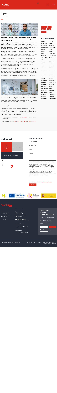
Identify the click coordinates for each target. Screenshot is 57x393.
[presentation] (38, 178)
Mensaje (31, 153)
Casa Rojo (51, 72)
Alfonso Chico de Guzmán (44, 58)
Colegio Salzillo (43, 62)
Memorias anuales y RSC (21, 215)
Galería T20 (44, 49)
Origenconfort (52, 80)
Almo (42, 66)
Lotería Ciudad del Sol (44, 89)
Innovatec (51, 66)
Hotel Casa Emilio (51, 46)
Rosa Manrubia (51, 87)
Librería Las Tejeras (51, 97)
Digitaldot (43, 94)
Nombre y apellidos (33, 141)
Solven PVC (52, 62)
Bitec (50, 64)
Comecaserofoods (45, 47)
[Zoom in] (2, 161)
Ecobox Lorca (52, 76)
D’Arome (43, 74)
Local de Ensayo (43, 42)
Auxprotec (43, 82)
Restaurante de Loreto (44, 99)
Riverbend (51, 84)
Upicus (43, 51)
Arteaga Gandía (43, 78)
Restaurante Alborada (44, 85)
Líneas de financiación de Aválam (20, 121)
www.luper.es (24, 117)
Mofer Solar (52, 90)
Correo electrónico (32, 145)
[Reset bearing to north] (2, 165)
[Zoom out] (2, 163)
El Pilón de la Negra (52, 54)
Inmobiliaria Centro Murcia (44, 81)
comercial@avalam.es (6, 215)
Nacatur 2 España (43, 56)
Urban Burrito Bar (52, 48)
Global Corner (52, 82)
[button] (38, 3)
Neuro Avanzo (52, 55)
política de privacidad (47, 182)
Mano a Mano (52, 98)
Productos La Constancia (44, 44)
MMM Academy (51, 93)
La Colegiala (44, 45)
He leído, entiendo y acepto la (41, 182)
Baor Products (44, 92)
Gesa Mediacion (51, 50)
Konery (51, 43)
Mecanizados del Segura (44, 70)
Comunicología (45, 90)
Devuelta (51, 78)
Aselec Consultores (52, 52)
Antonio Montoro (51, 89)
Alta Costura (44, 68)
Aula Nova (43, 86)
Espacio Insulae (43, 54)
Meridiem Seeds (51, 60)
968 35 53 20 (4, 216)
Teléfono (30, 149)
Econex (43, 64)
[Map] (12, 168)
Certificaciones (18, 216)
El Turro (51, 41)
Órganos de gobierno (20, 212)
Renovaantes (44, 76)
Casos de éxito (4, 17)
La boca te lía (52, 94)
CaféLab (43, 72)
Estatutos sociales (19, 213)
